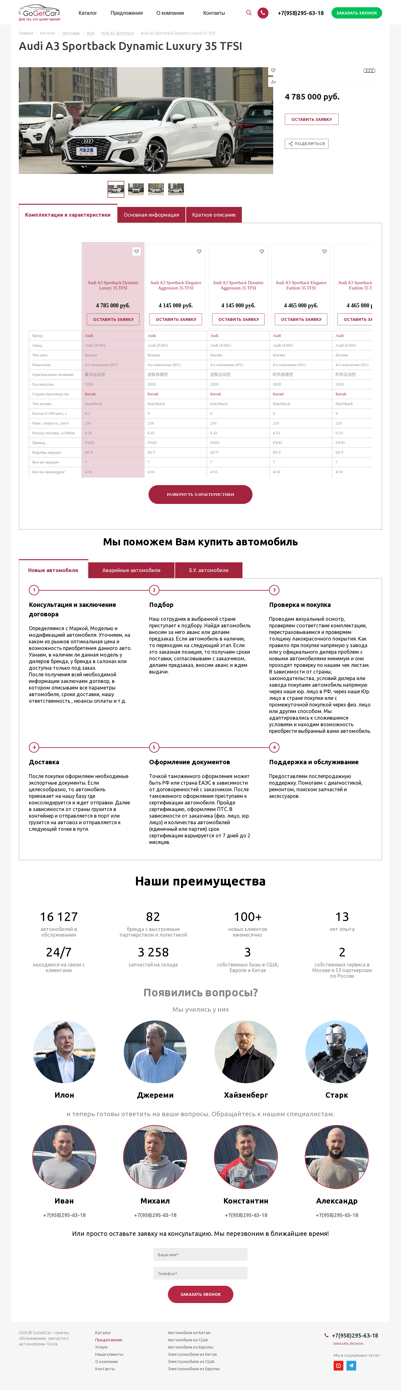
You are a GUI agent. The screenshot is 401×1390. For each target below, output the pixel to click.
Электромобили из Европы (194, 1368)
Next (191, 189)
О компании (106, 1361)
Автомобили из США (188, 1340)
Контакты (105, 1368)
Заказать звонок (348, 1343)
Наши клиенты (109, 1354)
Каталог (103, 1332)
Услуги (101, 1347)
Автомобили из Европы (190, 1347)
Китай (90, 394)
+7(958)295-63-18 (301, 13)
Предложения (108, 1340)
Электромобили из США (191, 1361)
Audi (89, 335)
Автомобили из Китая (189, 1332)
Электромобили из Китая (192, 1354)
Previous (100, 189)
